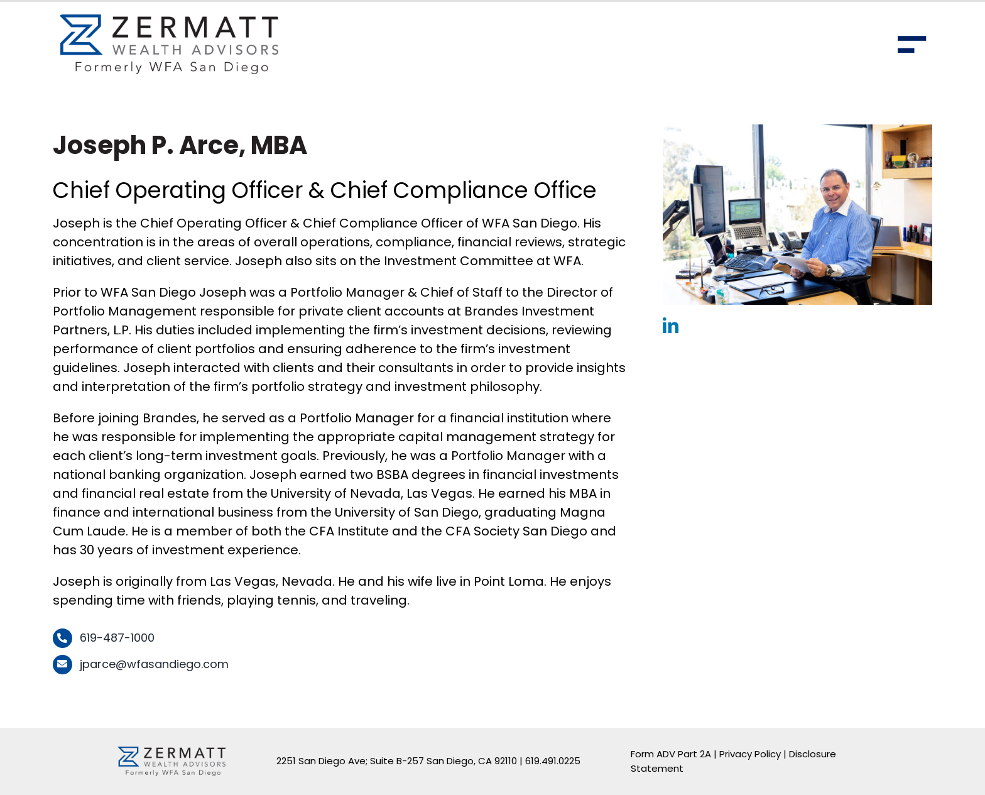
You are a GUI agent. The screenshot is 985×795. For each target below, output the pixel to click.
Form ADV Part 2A (671, 753)
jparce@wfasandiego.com (154, 664)
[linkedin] (670, 325)
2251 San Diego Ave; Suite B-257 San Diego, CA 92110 (396, 760)
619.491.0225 (552, 760)
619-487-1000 (117, 637)
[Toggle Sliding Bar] (912, 44)
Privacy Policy (750, 753)
